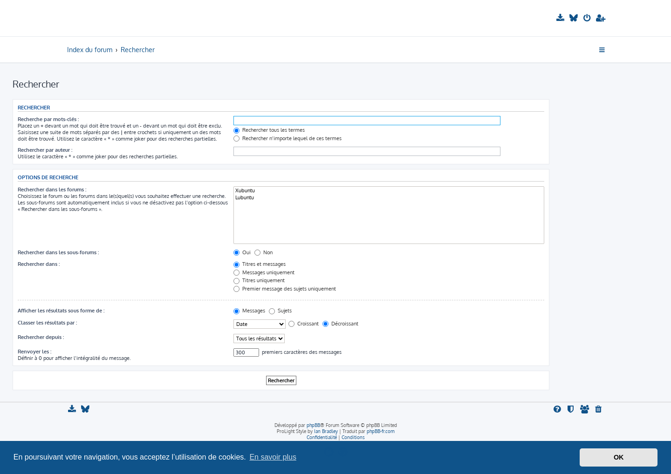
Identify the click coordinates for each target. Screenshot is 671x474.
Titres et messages (259, 264)
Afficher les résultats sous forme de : (61, 310)
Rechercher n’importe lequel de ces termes (287, 138)
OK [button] (619, 457)
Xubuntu (388, 190)
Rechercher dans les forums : (52, 189)
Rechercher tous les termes (269, 130)
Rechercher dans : (39, 264)
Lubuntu (388, 197)
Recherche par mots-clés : (48, 119)
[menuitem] (561, 18)
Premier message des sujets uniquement (284, 288)
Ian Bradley (326, 431)
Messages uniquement (263, 272)
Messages (249, 310)
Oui (242, 252)
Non (263, 252)
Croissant (303, 323)
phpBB (313, 425)
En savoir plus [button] (272, 457)
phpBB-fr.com (381, 431)
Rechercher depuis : (41, 337)
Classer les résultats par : (47, 322)
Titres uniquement (259, 280)
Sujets (280, 310)
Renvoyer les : (34, 351)
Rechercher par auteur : (45, 150)
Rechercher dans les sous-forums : (58, 252)
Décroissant (340, 323)
